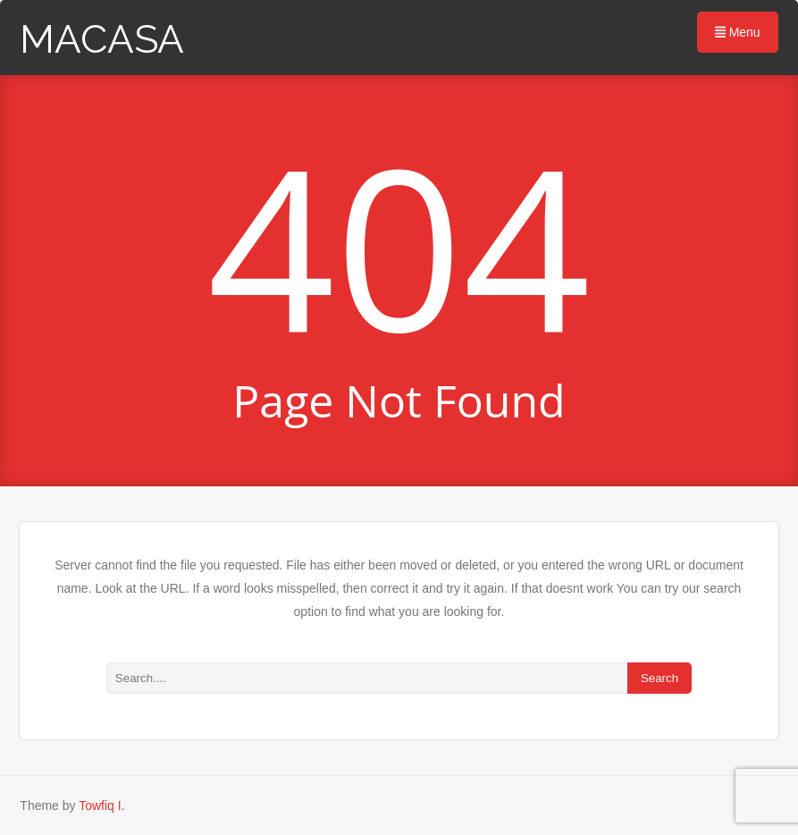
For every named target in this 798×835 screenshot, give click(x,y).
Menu (737, 32)
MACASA (102, 39)
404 (399, 245)
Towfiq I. (101, 805)
